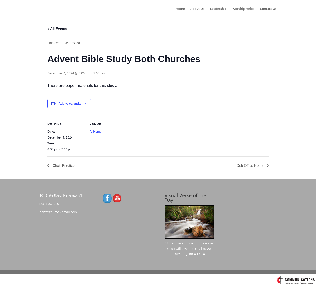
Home (180, 9)
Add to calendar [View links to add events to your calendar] (70, 103)
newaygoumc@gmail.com (59, 212)
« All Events (57, 29)
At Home (95, 131)
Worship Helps (243, 9)
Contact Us (268, 9)
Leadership (218, 9)
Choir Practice (63, 165)
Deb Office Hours (250, 165)
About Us (197, 9)
